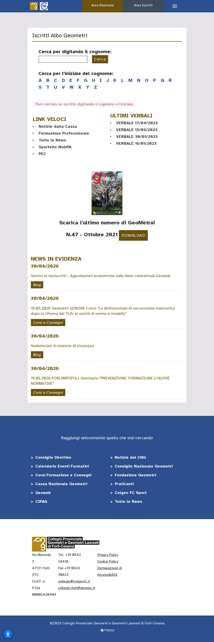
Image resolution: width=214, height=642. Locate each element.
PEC (42, 153)
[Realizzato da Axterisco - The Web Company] (107, 630)
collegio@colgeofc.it (74, 581)
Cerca (100, 59)
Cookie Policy (107, 561)
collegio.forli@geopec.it (76, 588)
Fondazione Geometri (135, 475)
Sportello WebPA (55, 147)
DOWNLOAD (133, 235)
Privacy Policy (107, 555)
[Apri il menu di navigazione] (173, 6)
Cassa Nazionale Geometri (61, 483)
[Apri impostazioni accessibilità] (8, 634)
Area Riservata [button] (102, 5)
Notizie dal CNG (130, 457)
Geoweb (43, 492)
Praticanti (124, 483)
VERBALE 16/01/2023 (136, 143)
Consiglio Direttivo (53, 457)
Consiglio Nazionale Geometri (144, 466)
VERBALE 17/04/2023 (137, 122)
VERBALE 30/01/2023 (137, 136)
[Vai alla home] (34, 6)
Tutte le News (52, 140)
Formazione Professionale (64, 133)
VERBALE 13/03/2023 (137, 129)
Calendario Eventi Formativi (62, 466)
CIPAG (41, 501)
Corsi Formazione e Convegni (63, 475)
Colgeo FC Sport (131, 492)
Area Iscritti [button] (143, 5)
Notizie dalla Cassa (58, 126)
